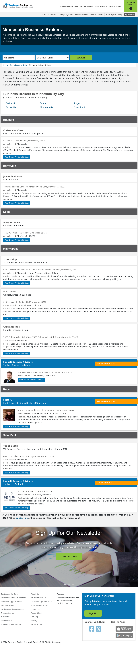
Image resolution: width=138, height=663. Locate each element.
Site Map (34, 616)
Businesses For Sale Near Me (13, 597)
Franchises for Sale (69, 6)
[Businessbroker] (18, 5)
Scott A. (7, 399)
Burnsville (11, 107)
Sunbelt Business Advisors (18, 361)
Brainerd (10, 103)
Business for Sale (49, 15)
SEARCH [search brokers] (81, 57)
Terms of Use (36, 624)
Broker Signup (115, 6)
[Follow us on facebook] (91, 629)
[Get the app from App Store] (124, 628)
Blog (120, 15)
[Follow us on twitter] (98, 629)
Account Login (37, 613)
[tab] (65, 584)
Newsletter (5, 616)
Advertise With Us (38, 597)
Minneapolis (46, 107)
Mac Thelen (9, 291)
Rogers (78, 103)
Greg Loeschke (11, 326)
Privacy (34, 620)
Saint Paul (79, 107)
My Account (130, 15)
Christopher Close (13, 130)
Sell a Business (86, 6)
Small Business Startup (11, 624)
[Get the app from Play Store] (124, 635)
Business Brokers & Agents (12, 609)
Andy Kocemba (11, 222)
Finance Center (81, 15)
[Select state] (19, 57)
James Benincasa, (13, 176)
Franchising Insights (39, 605)
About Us (35, 594)
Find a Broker (101, 6)
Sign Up (93, 613)
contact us (22, 517)
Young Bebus (10, 445)
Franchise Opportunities (11, 601)
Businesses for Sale (9, 594)
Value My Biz (111, 15)
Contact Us (35, 609)
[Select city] (52, 57)
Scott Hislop (10, 259)
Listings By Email (66, 15)
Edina (43, 103)
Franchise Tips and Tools (41, 601)
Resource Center (96, 15)
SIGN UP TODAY (69, 556)
